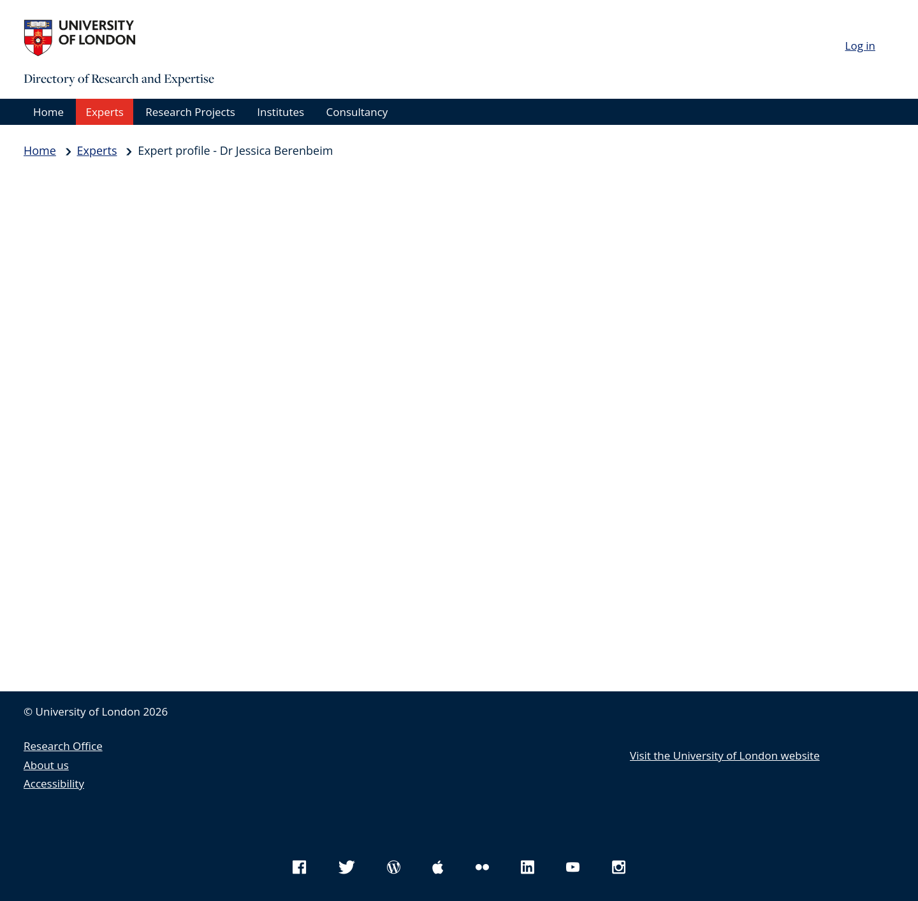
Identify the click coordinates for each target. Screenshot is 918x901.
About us (46, 765)
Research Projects (190, 112)
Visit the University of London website (725, 755)
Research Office (63, 746)
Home (48, 112)
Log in (860, 45)
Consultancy (357, 112)
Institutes (280, 112)
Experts (104, 112)
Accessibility (54, 783)
